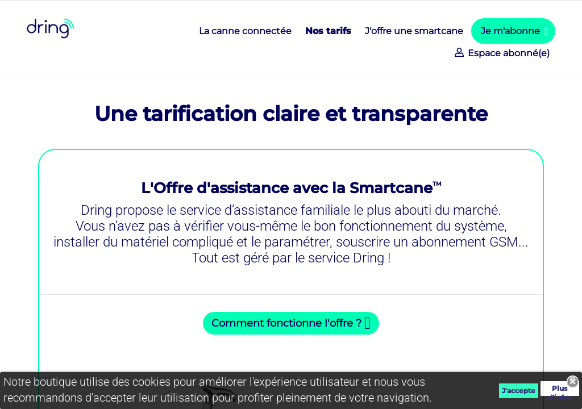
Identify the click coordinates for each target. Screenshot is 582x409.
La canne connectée (245, 31)
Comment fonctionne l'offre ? (286, 323)
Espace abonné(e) (507, 53)
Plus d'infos (560, 390)
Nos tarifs (328, 31)
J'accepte (518, 390)
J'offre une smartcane (414, 31)
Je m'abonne (510, 31)
